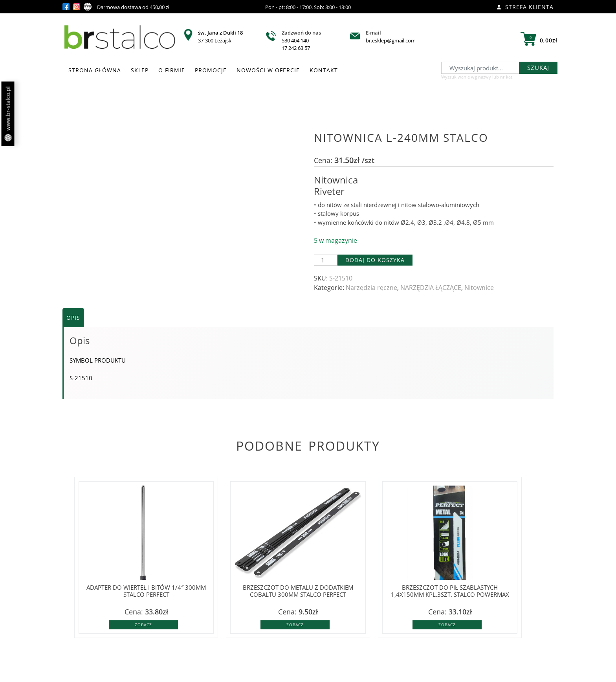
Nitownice (479, 287)
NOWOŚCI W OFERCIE (268, 70)
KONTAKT (324, 70)
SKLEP (139, 70)
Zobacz (143, 624)
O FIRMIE (171, 70)
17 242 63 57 (296, 47)
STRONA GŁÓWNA (94, 70)
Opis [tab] (73, 317)
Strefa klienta (525, 7)
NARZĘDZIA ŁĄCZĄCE (430, 287)
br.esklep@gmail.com (391, 40)
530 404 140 (295, 40)
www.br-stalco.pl (8, 113)
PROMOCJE (211, 70)
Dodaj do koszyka (375, 260)
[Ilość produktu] (325, 260)
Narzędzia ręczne (371, 287)
